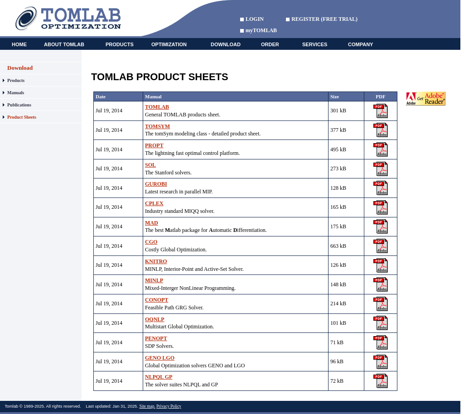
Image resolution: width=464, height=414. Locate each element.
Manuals (15, 92)
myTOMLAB (261, 30)
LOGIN (255, 19)
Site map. (147, 406)
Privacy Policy (168, 406)
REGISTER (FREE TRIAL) (324, 19)
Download (20, 67)
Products (15, 80)
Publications (19, 104)
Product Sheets (21, 117)
